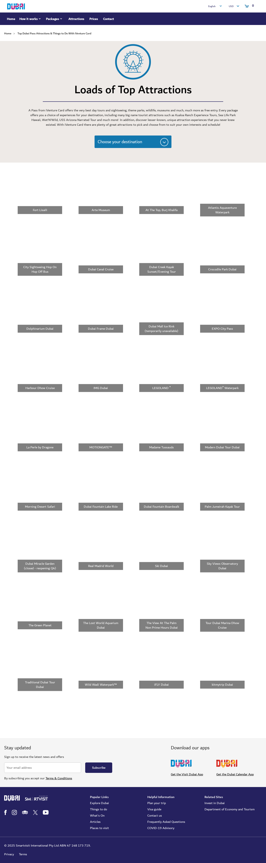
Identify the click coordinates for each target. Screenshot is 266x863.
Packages (54, 19)
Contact (108, 19)
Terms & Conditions (59, 778)
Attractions (76, 19)
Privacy (9, 854)
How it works (30, 19)
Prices (93, 19)
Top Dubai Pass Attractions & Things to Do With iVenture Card (54, 33)
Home (11, 19)
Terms (23, 854)
